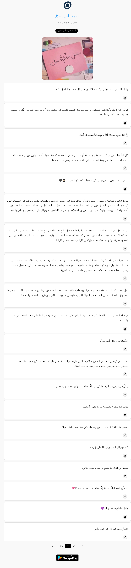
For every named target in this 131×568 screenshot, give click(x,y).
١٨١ (50, 546)
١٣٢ (59, 546)
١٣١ (66, 546)
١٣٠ (72, 546)
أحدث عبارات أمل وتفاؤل (65, 31)
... (55, 546)
